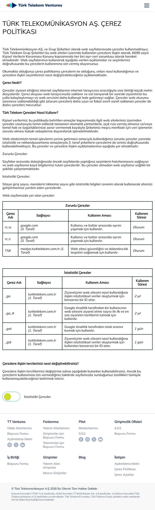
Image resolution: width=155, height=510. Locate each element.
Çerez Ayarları (124, 474)
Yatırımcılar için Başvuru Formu (53, 445)
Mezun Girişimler (54, 473)
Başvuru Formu (17, 433)
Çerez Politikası (125, 469)
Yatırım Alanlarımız (56, 428)
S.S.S (82, 433)
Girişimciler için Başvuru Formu (53, 435)
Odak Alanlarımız (19, 428)
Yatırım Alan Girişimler (51, 465)
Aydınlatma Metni (19, 439)
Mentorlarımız (88, 428)
